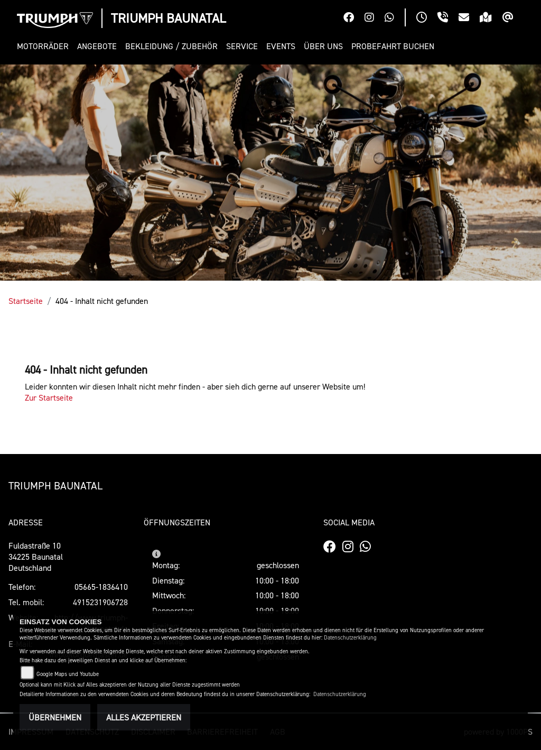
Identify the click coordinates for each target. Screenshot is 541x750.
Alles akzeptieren (143, 717)
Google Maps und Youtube (67, 674)
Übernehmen (55, 717)
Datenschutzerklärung (350, 637)
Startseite (25, 300)
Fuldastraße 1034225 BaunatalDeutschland (35, 556)
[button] (45, 46)
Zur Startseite (49, 397)
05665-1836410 (101, 586)
